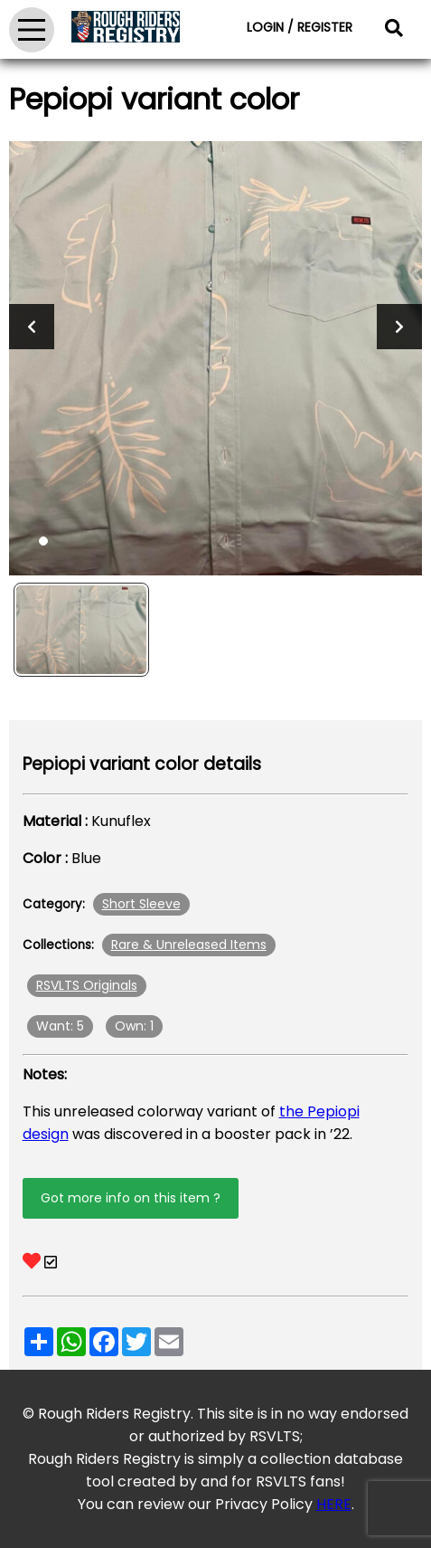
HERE (333, 1504)
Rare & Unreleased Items (189, 944)
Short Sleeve (141, 904)
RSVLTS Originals (86, 985)
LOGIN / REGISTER (299, 27)
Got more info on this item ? (130, 1198)
